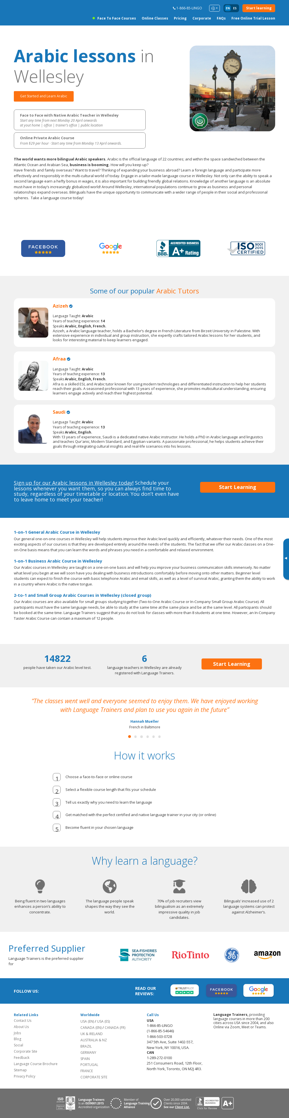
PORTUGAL (89, 1065)
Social (18, 1045)
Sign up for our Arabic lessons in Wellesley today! (73, 482)
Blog (17, 1039)
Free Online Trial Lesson (253, 18)
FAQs (221, 18)
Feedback (21, 1057)
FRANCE (86, 1071)
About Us (21, 1026)
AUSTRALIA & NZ (93, 1040)
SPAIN (85, 1058)
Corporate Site (25, 1051)
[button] (129, 736)
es (235, 8)
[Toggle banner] (285, 559)
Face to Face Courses (116, 18)
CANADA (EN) (91, 1027)
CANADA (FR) (115, 1027)
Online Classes (155, 18)
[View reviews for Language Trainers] (214, 1103)
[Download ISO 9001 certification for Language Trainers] (82, 1103)
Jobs (17, 1033)
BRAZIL (86, 1046)
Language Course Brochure (36, 1064)
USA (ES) (103, 1021)
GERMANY (88, 1052)
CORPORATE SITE (93, 1077)
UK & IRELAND (91, 1033)
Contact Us (22, 1020)
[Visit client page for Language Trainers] (173, 1103)
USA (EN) (87, 1021)
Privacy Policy (24, 1076)
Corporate (201, 18)
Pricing (180, 18)
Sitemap (20, 1070)
